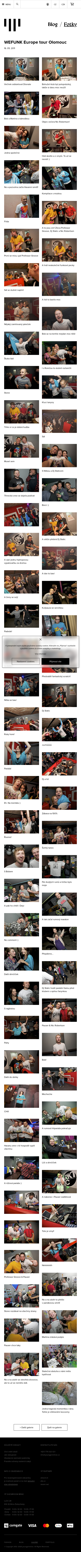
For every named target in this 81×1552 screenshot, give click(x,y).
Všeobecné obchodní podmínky (17, 1458)
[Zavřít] (40, 639)
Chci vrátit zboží (10, 1451)
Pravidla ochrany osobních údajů (17, 1461)
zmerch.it (44, 1478)
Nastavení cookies (25, 661)
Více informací (40, 654)
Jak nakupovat (10, 1455)
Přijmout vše (55, 661)
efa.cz (43, 1481)
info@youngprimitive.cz (50, 1455)
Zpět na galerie (54, 1427)
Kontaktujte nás (49, 1445)
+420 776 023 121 (48, 1451)
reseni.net (45, 1484)
